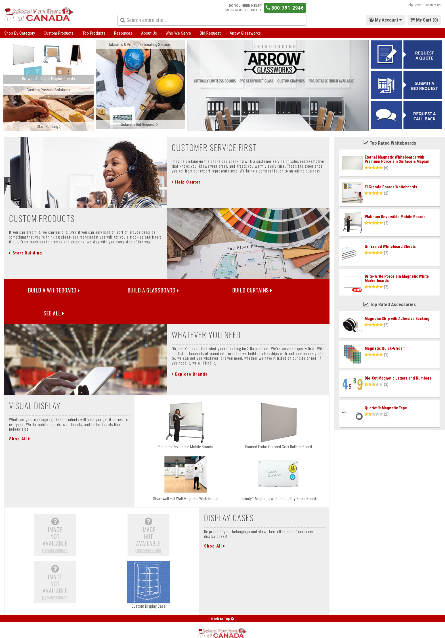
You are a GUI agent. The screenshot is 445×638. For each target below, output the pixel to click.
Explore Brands (189, 353)
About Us (149, 33)
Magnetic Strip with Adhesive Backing (397, 318)
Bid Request (210, 33)
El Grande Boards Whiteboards (391, 187)
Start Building (25, 253)
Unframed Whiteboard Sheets (390, 246)
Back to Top (222, 598)
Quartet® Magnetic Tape (386, 408)
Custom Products (59, 33)
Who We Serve (178, 33)
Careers (149, 631)
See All (288, 291)
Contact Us (433, 5)
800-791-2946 (285, 8)
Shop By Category (19, 33)
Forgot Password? (41, 631)
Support (106, 631)
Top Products (93, 33)
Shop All (19, 417)
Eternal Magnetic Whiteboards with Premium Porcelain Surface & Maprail (397, 159)
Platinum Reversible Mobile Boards (395, 216)
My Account (12, 631)
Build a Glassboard (126, 291)
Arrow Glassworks (245, 33)
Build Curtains (207, 291)
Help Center (414, 5)
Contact (88, 631)
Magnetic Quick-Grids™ (385, 348)
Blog (121, 631)
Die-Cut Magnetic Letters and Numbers (398, 378)
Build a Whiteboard (45, 291)
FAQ (134, 631)
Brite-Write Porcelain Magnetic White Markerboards (397, 278)
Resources (123, 33)
